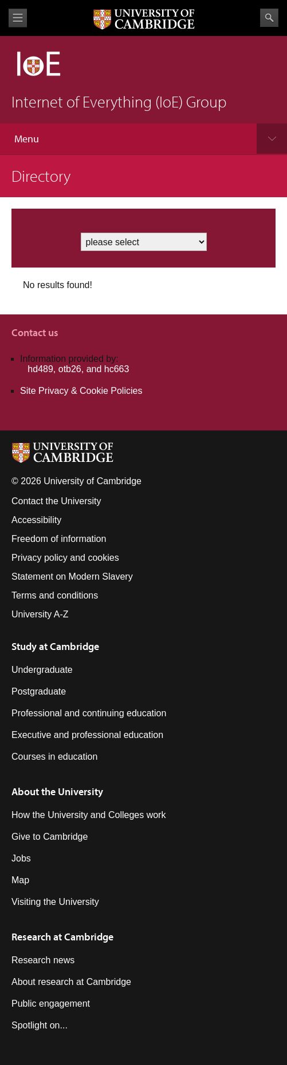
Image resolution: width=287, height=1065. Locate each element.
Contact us (34, 332)
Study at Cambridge (55, 646)
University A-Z (40, 614)
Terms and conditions (54, 595)
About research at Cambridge (71, 982)
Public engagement (50, 1003)
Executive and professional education (87, 735)
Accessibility (36, 520)
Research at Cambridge (62, 936)
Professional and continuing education (88, 713)
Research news (42, 960)
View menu (18, 18)
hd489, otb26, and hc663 (78, 369)
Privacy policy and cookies (65, 558)
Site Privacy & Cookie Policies (81, 391)
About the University (57, 791)
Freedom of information (58, 539)
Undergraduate (42, 670)
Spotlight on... (39, 1025)
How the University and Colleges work (88, 815)
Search (269, 18)
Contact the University (56, 501)
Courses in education (54, 756)
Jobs (21, 858)
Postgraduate (38, 691)
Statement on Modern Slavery (72, 576)
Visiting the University (55, 902)
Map (20, 880)
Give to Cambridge (49, 836)
